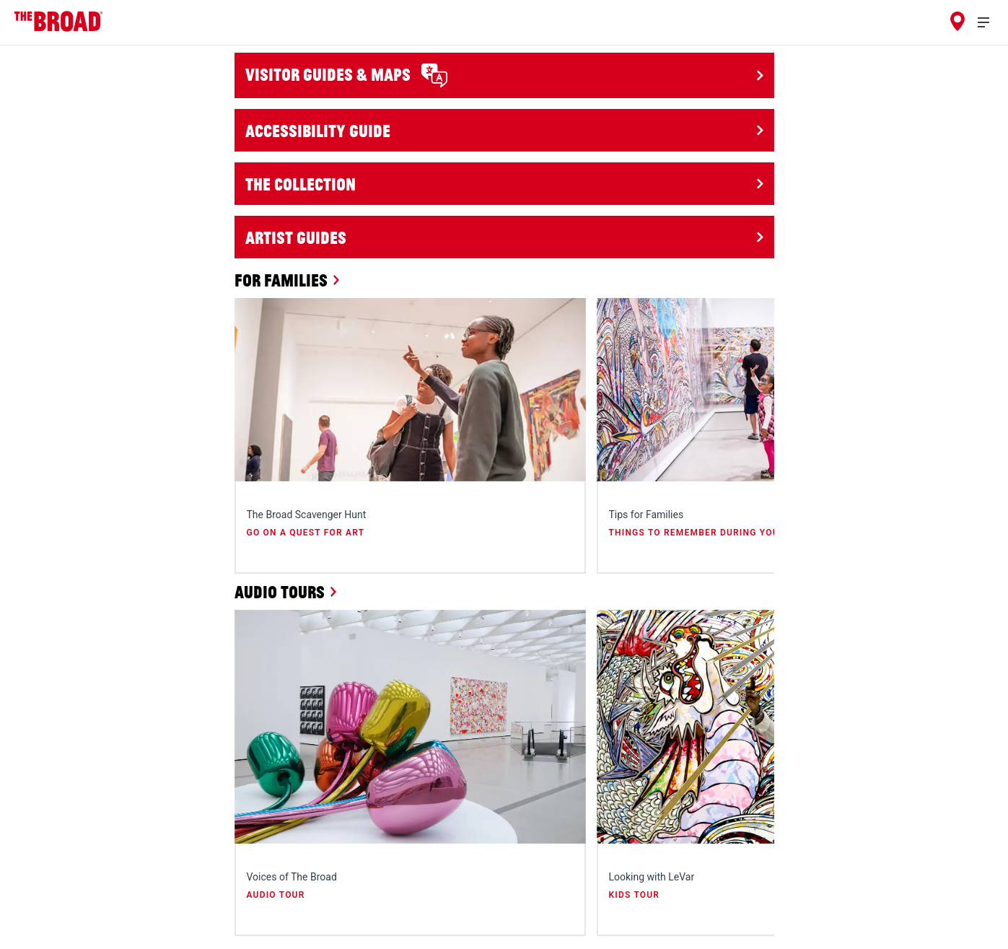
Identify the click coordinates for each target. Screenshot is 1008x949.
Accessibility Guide (317, 130)
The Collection (300, 183)
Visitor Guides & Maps (346, 75)
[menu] (989, 22)
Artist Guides (295, 237)
